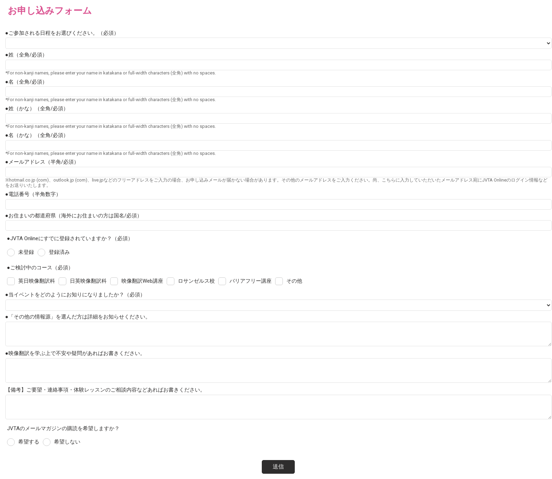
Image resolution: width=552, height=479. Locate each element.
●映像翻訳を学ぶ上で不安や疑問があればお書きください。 (75, 353)
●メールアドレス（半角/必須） (42, 162)
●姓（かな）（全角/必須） (36, 108)
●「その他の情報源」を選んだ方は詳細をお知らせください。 (78, 317)
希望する (28, 442)
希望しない (67, 442)
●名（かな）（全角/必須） (36, 135)
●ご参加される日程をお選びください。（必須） (62, 33)
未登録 (26, 252)
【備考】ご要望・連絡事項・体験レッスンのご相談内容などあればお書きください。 (105, 390)
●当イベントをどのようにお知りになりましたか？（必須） (75, 294)
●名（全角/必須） (26, 82)
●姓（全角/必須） (26, 55)
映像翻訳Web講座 (142, 281)
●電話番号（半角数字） (33, 194)
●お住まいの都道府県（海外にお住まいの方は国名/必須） (73, 215)
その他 (294, 281)
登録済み (59, 252)
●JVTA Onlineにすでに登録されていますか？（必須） (70, 238)
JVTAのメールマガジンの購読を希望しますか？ (63, 428)
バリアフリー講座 (251, 281)
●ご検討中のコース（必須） (40, 267)
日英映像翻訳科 (88, 281)
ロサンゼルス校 (196, 281)
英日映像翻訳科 (36, 281)
